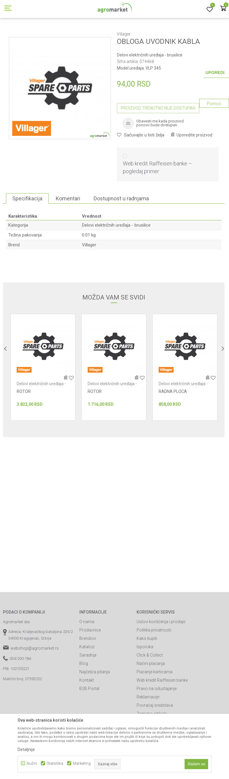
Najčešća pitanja (94, 698)
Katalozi (87, 673)
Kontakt (86, 707)
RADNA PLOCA (173, 418)
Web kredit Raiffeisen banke (162, 707)
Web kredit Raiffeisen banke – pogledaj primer (157, 194)
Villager (89, 271)
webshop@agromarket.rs (34, 675)
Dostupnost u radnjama (121, 225)
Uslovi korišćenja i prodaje (161, 648)
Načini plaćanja (151, 690)
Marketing (82, 763)
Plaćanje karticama (154, 698)
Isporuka (145, 673)
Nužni (32, 763)
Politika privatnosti (154, 656)
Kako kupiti (147, 665)
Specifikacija (27, 225)
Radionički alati (59, 34)
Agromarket (12, 34)
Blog (83, 690)
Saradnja (87, 682)
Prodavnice (90, 656)
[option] (42, 394)
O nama (86, 648)
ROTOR (24, 418)
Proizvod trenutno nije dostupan (158, 135)
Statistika (55, 763)
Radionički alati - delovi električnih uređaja (110, 34)
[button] (140, 162)
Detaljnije (26, 749)
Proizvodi (34, 34)
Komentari (68, 225)
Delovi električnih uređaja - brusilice (178, 34)
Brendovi (87, 665)
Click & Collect (150, 682)
